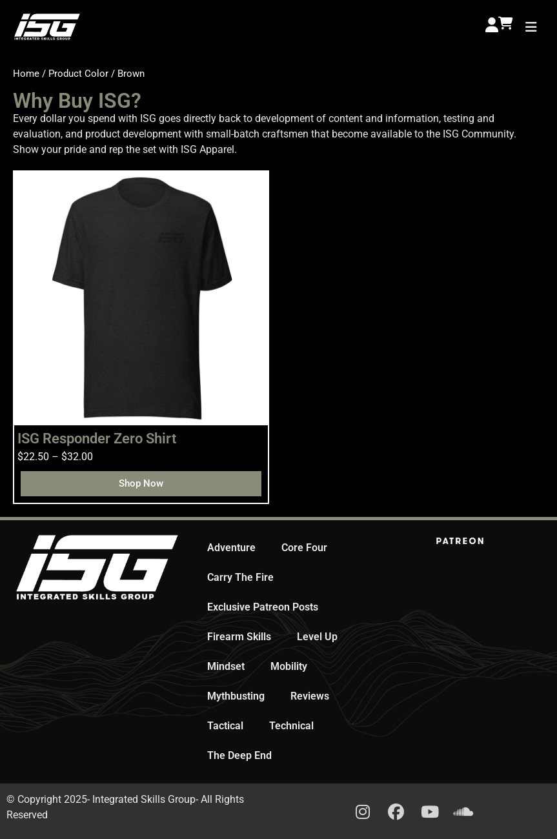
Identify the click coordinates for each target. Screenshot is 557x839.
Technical (291, 726)
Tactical (225, 726)
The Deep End (239, 755)
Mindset (226, 666)
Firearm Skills (239, 637)
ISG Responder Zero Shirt (96, 438)
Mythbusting (236, 696)
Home (26, 73)
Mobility (288, 666)
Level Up (317, 637)
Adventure (231, 547)
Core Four (304, 547)
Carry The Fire (240, 577)
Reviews (309, 696)
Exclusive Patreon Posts (262, 607)
